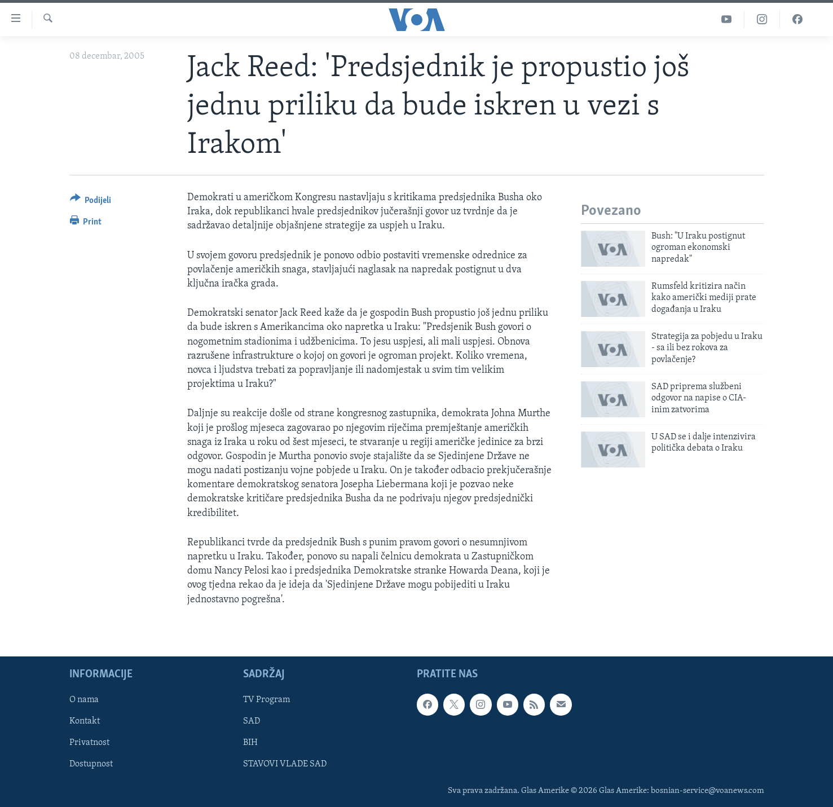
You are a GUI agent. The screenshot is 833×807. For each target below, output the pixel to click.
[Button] (91, 202)
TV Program (266, 699)
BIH (250, 742)
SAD (251, 721)
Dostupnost (91, 764)
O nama (84, 699)
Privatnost (89, 742)
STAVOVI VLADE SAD (285, 764)
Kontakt (84, 721)
